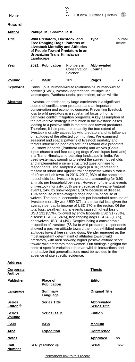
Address (14, 262)
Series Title (51, 302)
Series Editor (12, 304)
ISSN (11, 324)
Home (14, 15)
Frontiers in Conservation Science (76, 69)
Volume (13, 80)
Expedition (51, 331)
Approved (98, 338)
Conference (100, 331)
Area (11, 331)
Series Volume (13, 315)
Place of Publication (51, 282)
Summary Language (50, 293)
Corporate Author (15, 271)
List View (80, 15)
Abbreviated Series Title (100, 304)
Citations (96, 15)
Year (11, 65)
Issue (46, 80)
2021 (34, 65)
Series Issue (52, 313)
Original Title (101, 291)
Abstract (14, 102)
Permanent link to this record (67, 356)
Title (11, 39)
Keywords (15, 87)
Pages (95, 80)
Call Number (14, 347)
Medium (97, 324)
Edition (96, 313)
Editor (95, 280)
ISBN (46, 324)
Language (15, 291)
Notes (12, 338)
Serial (95, 345)
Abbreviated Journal (100, 67)
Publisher (15, 280)
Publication (51, 65)
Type (94, 39)
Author (13, 32)
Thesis (96, 269)
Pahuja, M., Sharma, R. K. (51, 32)
